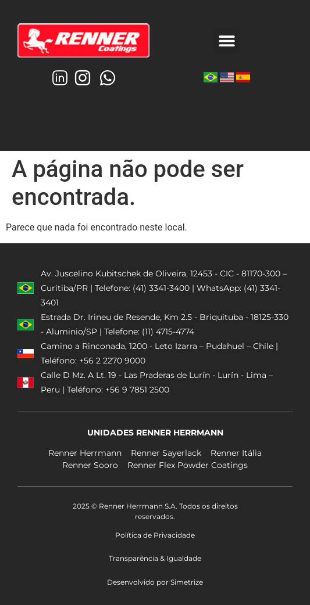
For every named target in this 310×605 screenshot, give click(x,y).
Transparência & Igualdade (155, 558)
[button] (226, 40)
